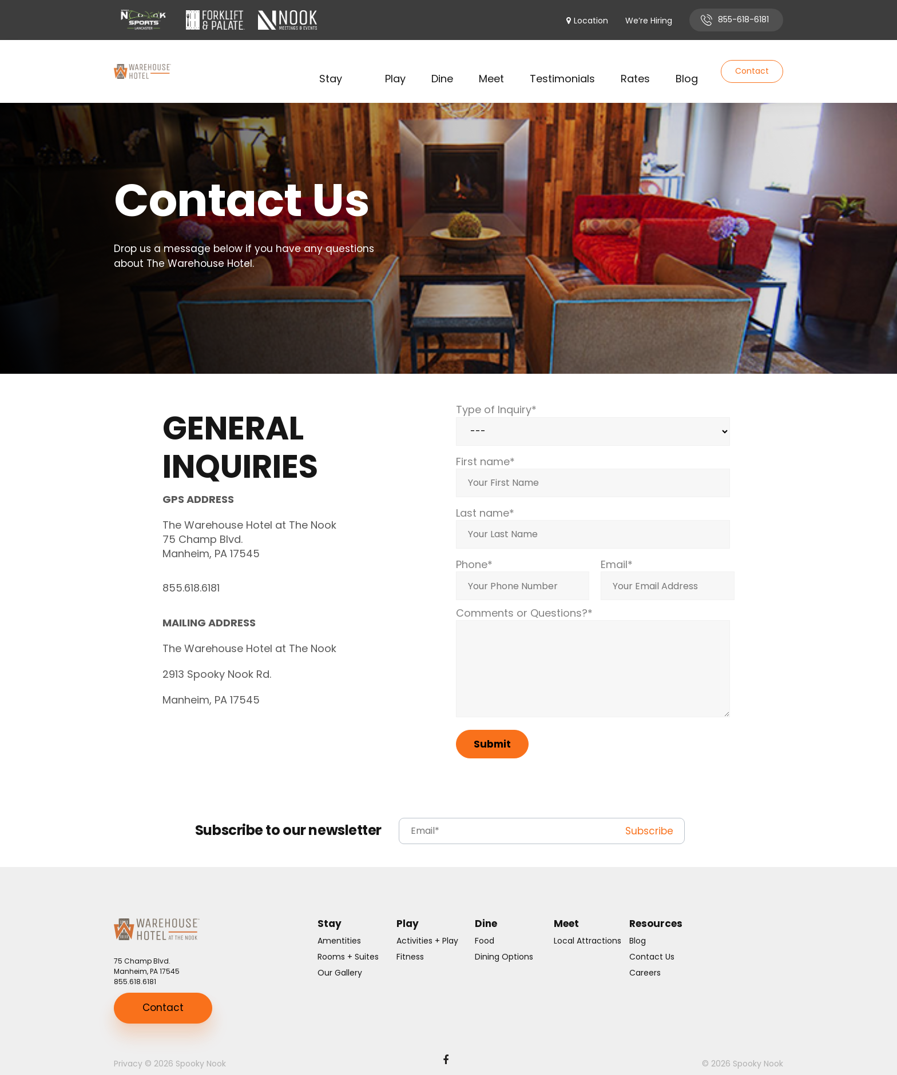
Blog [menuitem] (687, 64)
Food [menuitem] (484, 926)
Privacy (128, 1049)
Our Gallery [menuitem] (339, 958)
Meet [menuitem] (491, 64)
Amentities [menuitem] (339, 926)
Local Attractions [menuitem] (587, 926)
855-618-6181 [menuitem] (743, 19)
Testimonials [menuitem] (562, 64)
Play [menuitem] (395, 64)
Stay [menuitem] (330, 64)
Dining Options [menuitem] (504, 942)
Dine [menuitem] (442, 64)
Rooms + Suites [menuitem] (348, 942)
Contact (752, 64)
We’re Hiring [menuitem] (648, 20)
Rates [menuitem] (635, 64)
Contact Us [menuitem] (651, 942)
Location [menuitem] (591, 20)
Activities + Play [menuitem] (427, 926)
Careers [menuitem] (645, 958)
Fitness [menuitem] (410, 942)
